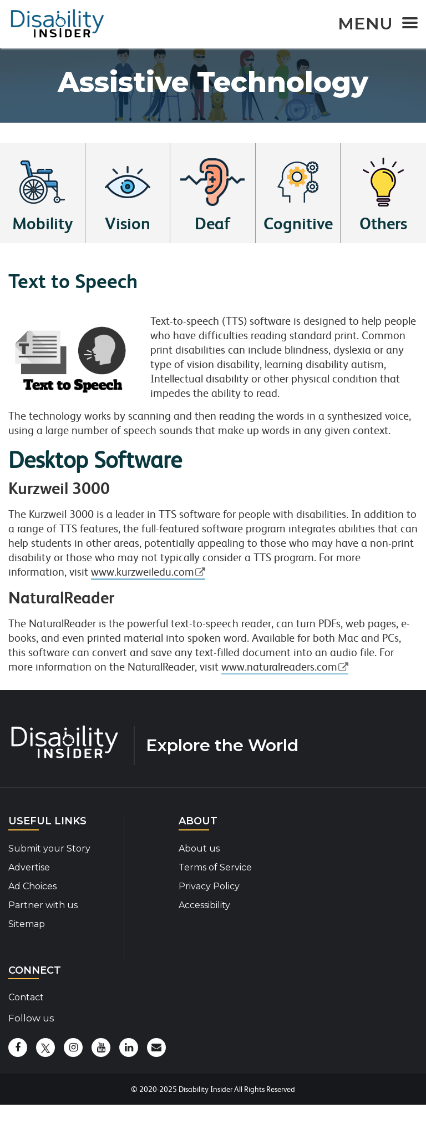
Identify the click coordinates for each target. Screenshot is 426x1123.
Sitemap (26, 924)
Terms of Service (215, 867)
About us (199, 848)
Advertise (29, 867)
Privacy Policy (209, 886)
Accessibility (204, 905)
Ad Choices (32, 886)
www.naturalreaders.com (279, 667)
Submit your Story (49, 848)
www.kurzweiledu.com (142, 572)
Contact (26, 997)
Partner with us (43, 905)
